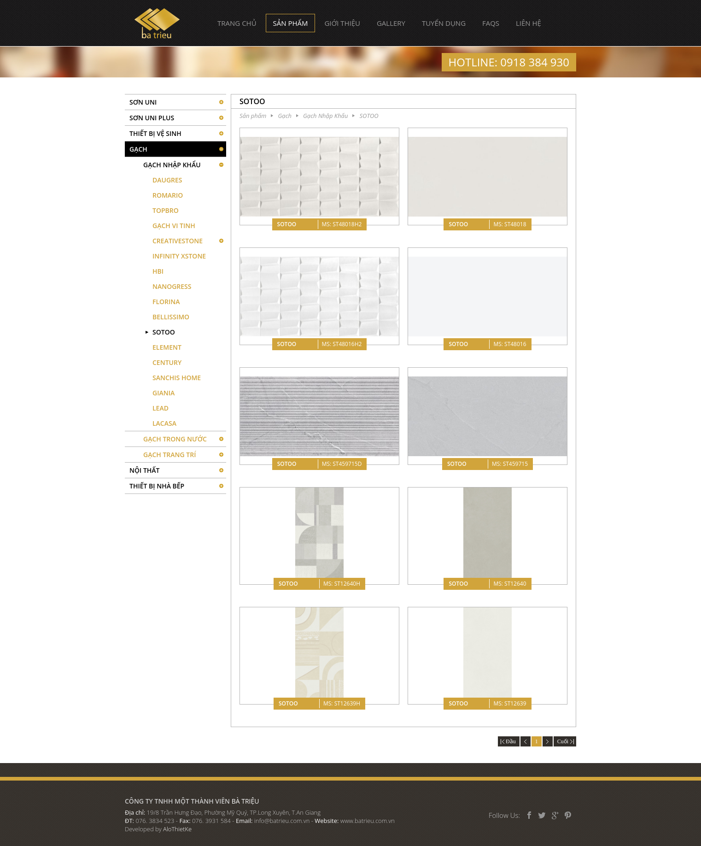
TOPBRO (165, 210)
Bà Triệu (157, 23)
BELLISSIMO (170, 316)
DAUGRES (167, 180)
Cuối (564, 741)
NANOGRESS (172, 286)
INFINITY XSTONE (179, 256)
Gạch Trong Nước (175, 439)
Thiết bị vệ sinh (155, 133)
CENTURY (166, 362)
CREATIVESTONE (177, 240)
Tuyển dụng (444, 23)
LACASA (164, 423)
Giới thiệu (342, 23)
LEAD (160, 408)
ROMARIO (167, 195)
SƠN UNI (143, 102)
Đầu (509, 741)
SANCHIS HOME (176, 377)
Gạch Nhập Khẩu (172, 164)
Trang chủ (237, 23)
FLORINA (166, 301)
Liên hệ (528, 23)
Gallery (391, 23)
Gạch (138, 149)
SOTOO (163, 332)
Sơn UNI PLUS (151, 117)
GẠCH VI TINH (173, 225)
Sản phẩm (290, 23)
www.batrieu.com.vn (367, 821)
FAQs (490, 23)
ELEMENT (166, 347)
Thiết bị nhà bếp (156, 486)
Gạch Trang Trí (169, 454)
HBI (158, 271)
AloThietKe (177, 829)
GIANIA (163, 392)
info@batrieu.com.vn (282, 821)
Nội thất (144, 470)
